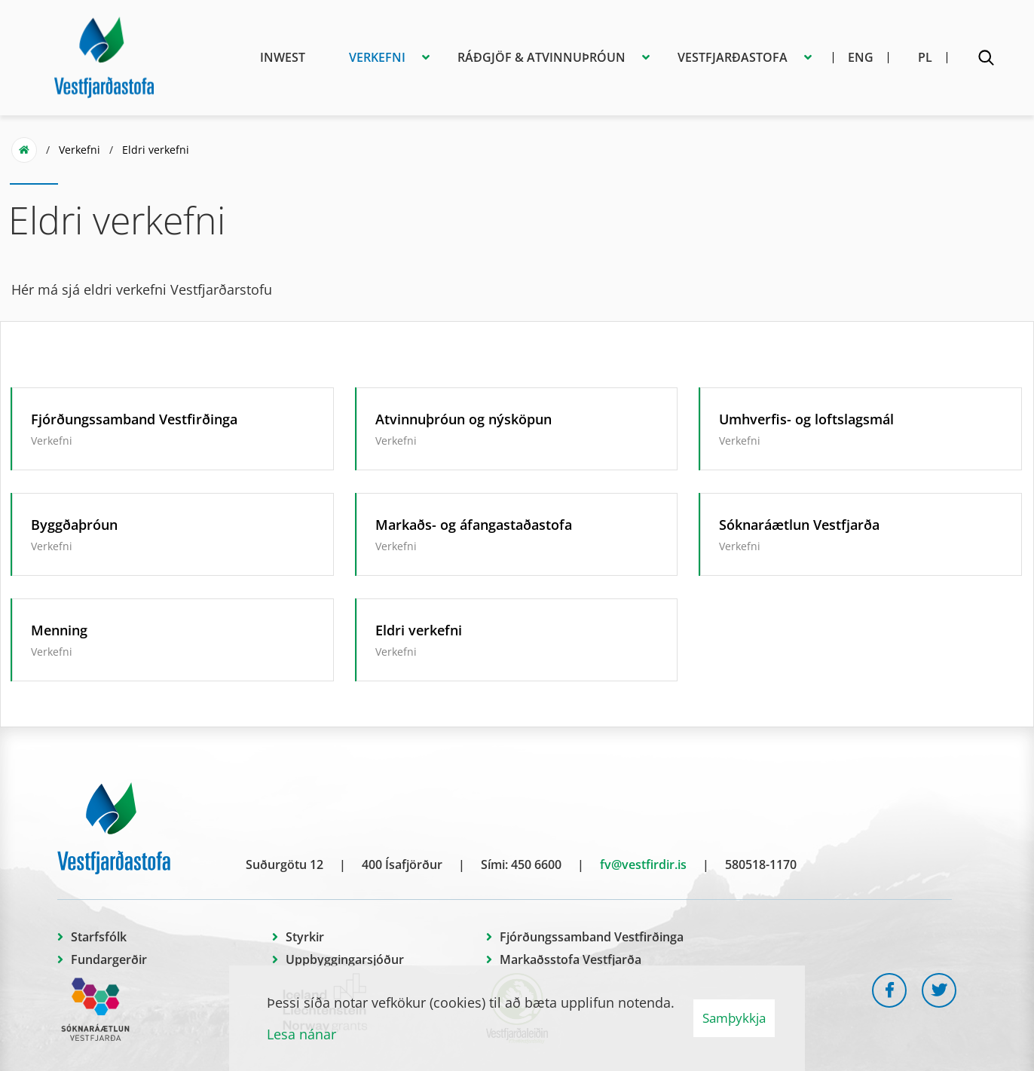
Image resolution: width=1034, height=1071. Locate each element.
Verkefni (79, 149)
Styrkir (305, 937)
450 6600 (536, 864)
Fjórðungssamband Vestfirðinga (592, 937)
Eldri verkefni (155, 149)
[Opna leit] (986, 60)
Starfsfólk (99, 937)
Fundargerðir (109, 959)
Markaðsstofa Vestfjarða (570, 959)
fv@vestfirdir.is (643, 864)
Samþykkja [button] (734, 1018)
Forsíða (24, 150)
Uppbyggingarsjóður (345, 959)
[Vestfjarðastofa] (104, 55)
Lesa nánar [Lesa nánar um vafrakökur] (301, 1034)
